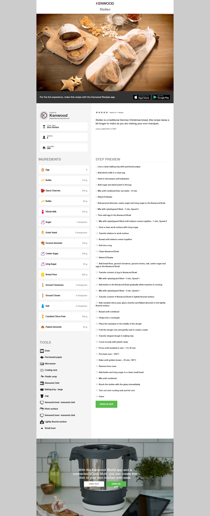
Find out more (94, 485)
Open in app (106, 404)
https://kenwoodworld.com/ (59, 118)
